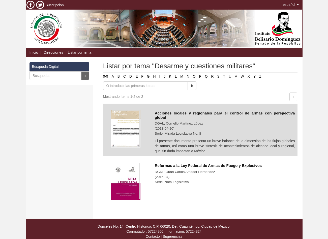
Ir (192, 86)
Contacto (153, 236)
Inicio (33, 52)
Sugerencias (172, 236)
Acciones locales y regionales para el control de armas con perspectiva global (225, 115)
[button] (291, 4)
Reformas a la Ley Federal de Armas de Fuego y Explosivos (208, 165)
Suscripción (55, 5)
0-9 (105, 76)
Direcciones (53, 52)
